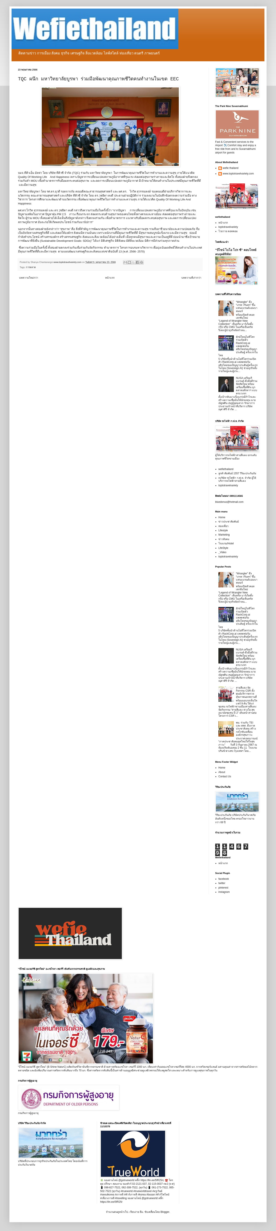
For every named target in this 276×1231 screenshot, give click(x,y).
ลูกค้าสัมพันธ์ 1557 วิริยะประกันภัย (237, 473)
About (221, 772)
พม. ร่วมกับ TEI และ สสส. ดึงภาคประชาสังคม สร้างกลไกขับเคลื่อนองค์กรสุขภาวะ (246, 729)
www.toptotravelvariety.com (238, 173)
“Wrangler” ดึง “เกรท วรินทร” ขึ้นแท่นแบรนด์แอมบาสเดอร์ (246, 306)
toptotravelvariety (228, 226)
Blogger (164, 1211)
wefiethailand (225, 469)
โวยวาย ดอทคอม (228, 231)
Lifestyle (223, 530)
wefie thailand (230, 168)
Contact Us (224, 776)
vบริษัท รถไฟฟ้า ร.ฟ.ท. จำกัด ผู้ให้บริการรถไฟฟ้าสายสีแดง (237, 479)
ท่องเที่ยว (223, 526)
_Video (222, 552)
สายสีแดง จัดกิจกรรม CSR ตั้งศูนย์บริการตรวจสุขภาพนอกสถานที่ (246, 692)
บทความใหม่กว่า (28, 277)
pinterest (223, 887)
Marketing (224, 534)
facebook (223, 878)
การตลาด (31, 267)
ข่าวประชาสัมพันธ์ (228, 521)
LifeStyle (223, 547)
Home (221, 517)
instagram (224, 891)
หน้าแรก (110, 277)
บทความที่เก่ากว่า (191, 277)
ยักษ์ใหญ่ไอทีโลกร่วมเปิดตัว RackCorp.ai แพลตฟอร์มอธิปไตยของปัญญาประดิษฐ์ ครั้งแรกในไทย (238, 346)
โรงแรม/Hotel (226, 543)
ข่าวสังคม (223, 539)
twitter (221, 883)
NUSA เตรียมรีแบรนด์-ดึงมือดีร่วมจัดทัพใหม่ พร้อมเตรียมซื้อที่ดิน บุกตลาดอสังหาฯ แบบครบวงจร (246, 386)
